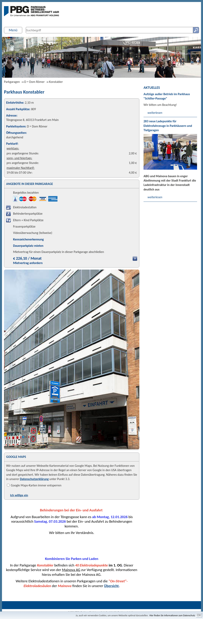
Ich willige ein (19, 495)
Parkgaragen (12, 82)
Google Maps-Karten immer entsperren (34, 485)
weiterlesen (154, 113)
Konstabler (56, 82)
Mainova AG (71, 569)
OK (199, 615)
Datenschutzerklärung (34, 479)
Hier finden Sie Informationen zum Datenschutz (172, 615)
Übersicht (111, 586)
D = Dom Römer (34, 82)
